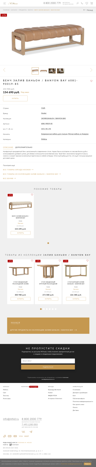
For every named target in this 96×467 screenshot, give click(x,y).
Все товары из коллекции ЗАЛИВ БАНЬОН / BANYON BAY (32, 174)
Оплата (75, 407)
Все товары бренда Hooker (18, 170)
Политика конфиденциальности (83, 401)
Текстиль (6, 395)
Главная (6, 10)
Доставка (76, 410)
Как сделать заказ (78, 404)
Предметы (23, 10)
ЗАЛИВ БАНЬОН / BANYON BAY (53, 118)
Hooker (43, 113)
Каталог (14, 10)
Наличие (29, 387)
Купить (20, 233)
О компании (76, 390)
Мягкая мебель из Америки (78, 134)
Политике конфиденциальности (71, 464)
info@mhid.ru (11, 418)
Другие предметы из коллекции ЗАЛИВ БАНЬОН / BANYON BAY (43, 330)
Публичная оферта (79, 398)
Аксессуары (6, 398)
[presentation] (14, 41)
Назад (90, 10)
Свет (4, 393)
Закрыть (87, 464)
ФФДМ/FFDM (52, 395)
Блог (74, 395)
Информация (78, 386)
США (43, 108)
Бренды (51, 386)
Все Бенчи (9, 178)
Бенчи (30, 10)
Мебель (44, 139)
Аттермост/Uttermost (55, 398)
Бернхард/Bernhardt (54, 390)
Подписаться (48, 367)
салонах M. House (25, 442)
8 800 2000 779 (52, 3)
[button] (48, 243)
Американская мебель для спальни (54, 134)
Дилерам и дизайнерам (80, 393)
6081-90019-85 (46, 124)
